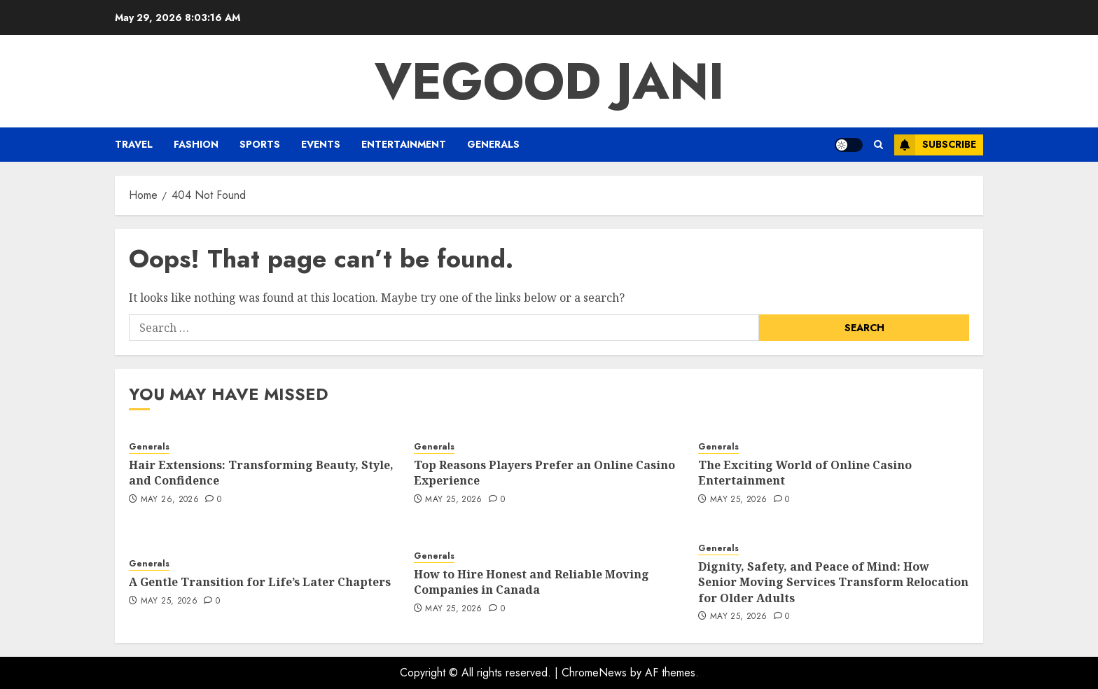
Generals (493, 144)
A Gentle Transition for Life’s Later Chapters (260, 582)
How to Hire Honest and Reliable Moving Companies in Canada (531, 581)
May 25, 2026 (453, 500)
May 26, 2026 (170, 500)
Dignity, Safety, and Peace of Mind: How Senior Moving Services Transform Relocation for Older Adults (833, 582)
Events (320, 144)
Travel (134, 144)
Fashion (196, 144)
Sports (259, 144)
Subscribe (935, 144)
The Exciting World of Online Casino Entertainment (805, 472)
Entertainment (403, 144)
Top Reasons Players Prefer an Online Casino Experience (544, 472)
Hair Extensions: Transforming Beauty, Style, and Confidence (261, 472)
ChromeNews (594, 672)
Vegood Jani (549, 81)
